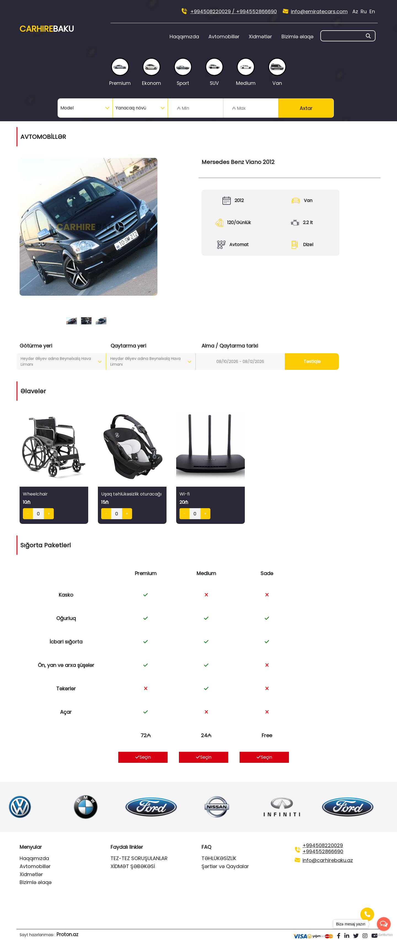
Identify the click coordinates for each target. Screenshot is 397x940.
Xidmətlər (260, 36)
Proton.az (67, 934)
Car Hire (47, 29)
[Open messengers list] (384, 924)
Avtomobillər (224, 36)
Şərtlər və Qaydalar (225, 866)
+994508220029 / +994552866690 (233, 11)
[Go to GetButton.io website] (384, 934)
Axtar (306, 108)
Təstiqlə (312, 361)
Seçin (143, 757)
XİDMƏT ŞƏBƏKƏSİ (133, 866)
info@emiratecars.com (319, 11)
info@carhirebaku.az (327, 860)
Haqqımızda (184, 36)
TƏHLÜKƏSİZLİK (219, 858)
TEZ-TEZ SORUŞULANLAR (139, 858)
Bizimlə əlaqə (297, 36)
